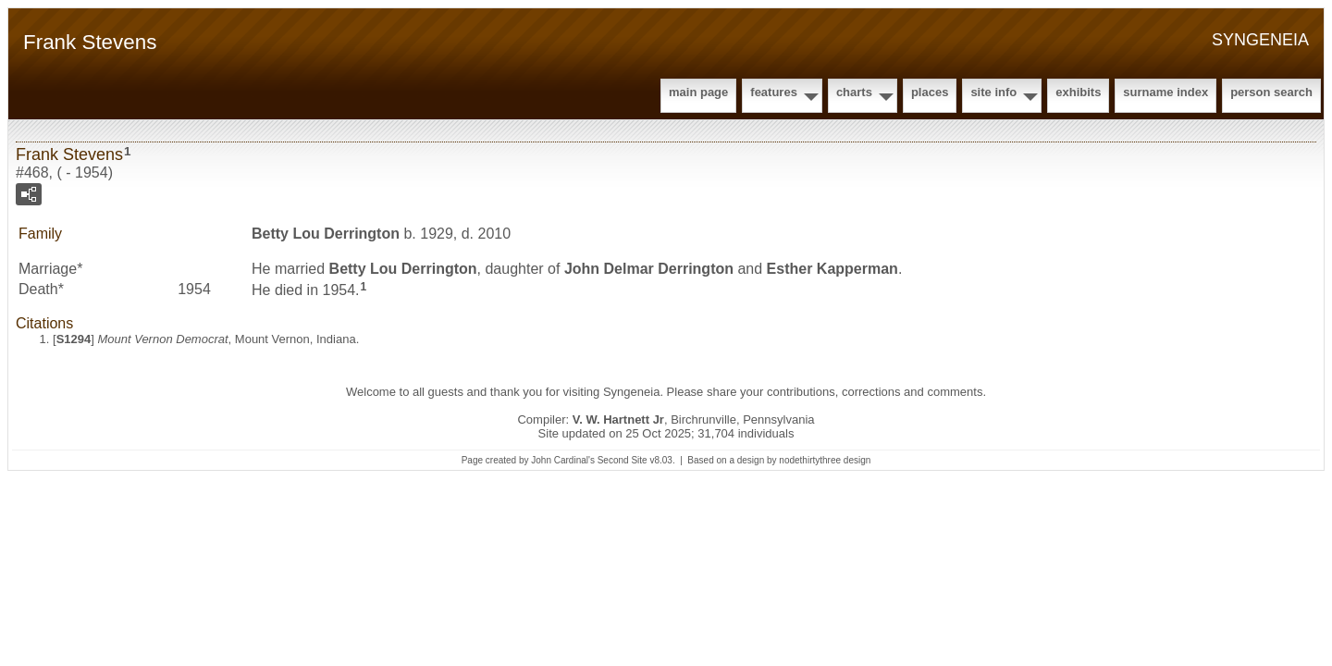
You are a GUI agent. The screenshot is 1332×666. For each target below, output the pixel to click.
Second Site (623, 460)
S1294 (74, 339)
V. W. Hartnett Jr (618, 419)
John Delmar (649, 269)
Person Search (1271, 92)
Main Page (698, 92)
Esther (832, 269)
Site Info (993, 92)
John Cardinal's (563, 460)
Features (773, 92)
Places (929, 92)
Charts (854, 92)
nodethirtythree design (824, 460)
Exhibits (1078, 92)
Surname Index (1165, 92)
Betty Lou (326, 233)
